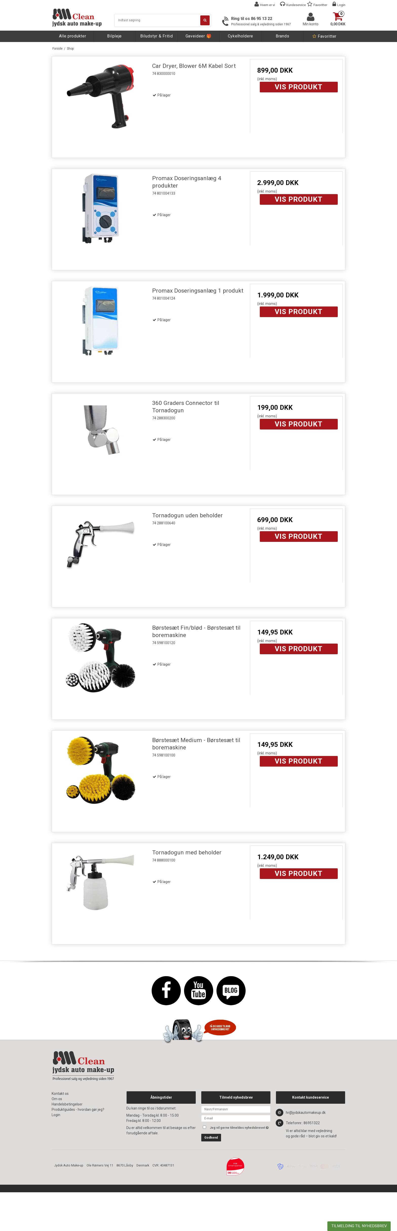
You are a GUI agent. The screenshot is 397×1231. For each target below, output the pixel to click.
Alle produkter (72, 36)
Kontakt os (60, 1094)
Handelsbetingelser (67, 1104)
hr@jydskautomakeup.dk (306, 1113)
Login (341, 5)
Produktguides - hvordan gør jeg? (78, 1109)
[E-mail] (236, 1118)
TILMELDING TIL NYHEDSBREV (359, 1226)
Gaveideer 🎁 (199, 36)
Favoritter (320, 5)
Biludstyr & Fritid (156, 36)
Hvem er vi (267, 5)
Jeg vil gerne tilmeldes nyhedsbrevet (240, 1127)
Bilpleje (114, 36)
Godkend (211, 1137)
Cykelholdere (240, 36)
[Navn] (236, 1109)
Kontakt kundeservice (310, 1097)
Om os (57, 1099)
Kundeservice (296, 5)
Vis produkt (299, 87)
